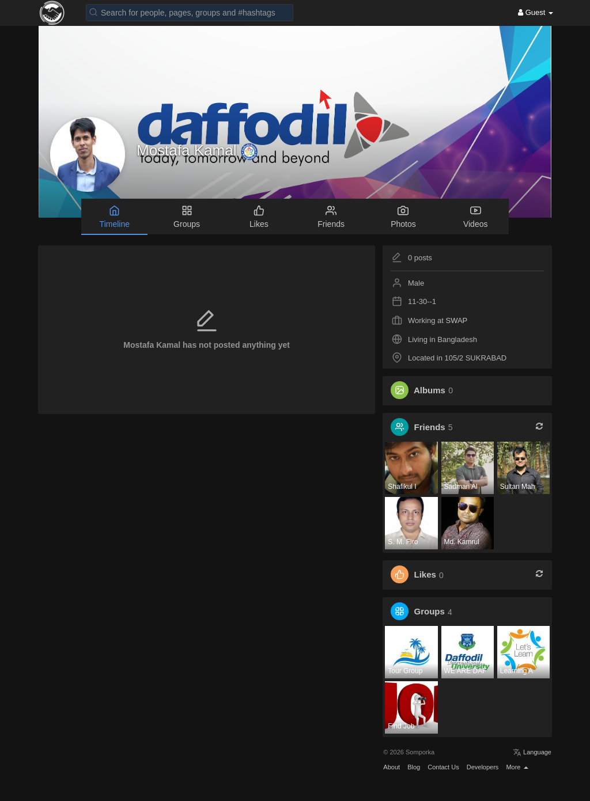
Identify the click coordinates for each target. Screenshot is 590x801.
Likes (425, 575)
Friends (429, 427)
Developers (483, 767)
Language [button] (532, 752)
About (391, 767)
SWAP (456, 320)
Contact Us (443, 767)
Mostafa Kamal (189, 150)
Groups (429, 612)
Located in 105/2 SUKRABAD (457, 358)
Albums (429, 390)
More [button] (517, 767)
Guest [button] (535, 12)
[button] (189, 11)
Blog (413, 767)
